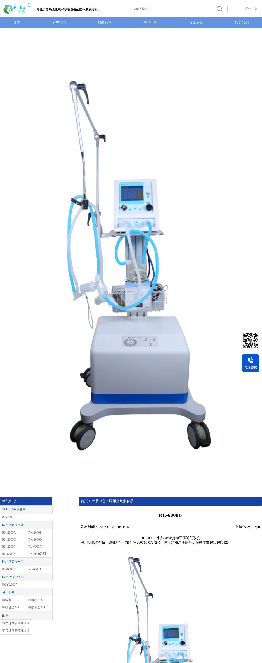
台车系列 (8, 592)
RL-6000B (8, 553)
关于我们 (59, 23)
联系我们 (242, 23)
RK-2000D (35, 539)
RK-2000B (35, 532)
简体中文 (251, 8)
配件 (5, 615)
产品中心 (150, 23)
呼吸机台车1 (36, 607)
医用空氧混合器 (13, 525)
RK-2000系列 (37, 553)
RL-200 (7, 517)
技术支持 (196, 23)
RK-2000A (9, 532)
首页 (16, 23)
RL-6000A (35, 546)
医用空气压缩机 (13, 577)
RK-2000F (8, 546)
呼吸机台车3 (36, 600)
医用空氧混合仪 (13, 561)
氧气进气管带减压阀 (16, 623)
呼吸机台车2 (10, 607)
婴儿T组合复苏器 (14, 509)
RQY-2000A (10, 584)
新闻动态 (105, 23)
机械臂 (6, 600)
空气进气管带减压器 (16, 630)
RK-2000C (9, 539)
